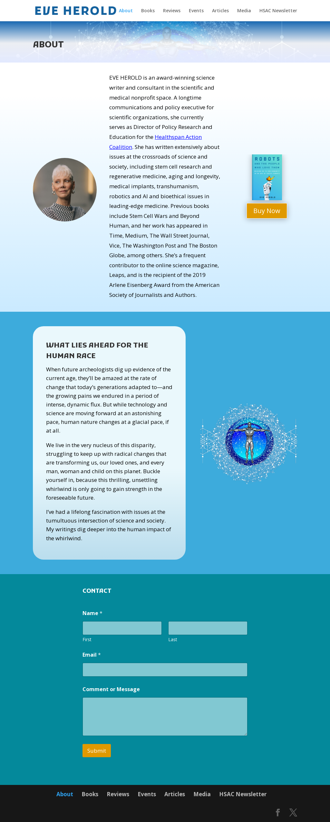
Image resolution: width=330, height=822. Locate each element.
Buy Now (266, 210)
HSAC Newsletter (278, 11)
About (126, 11)
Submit (96, 750)
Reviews (171, 11)
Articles (220, 11)
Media (244, 11)
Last (172, 639)
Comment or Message (111, 689)
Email (91, 655)
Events (196, 11)
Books (148, 11)
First (87, 639)
